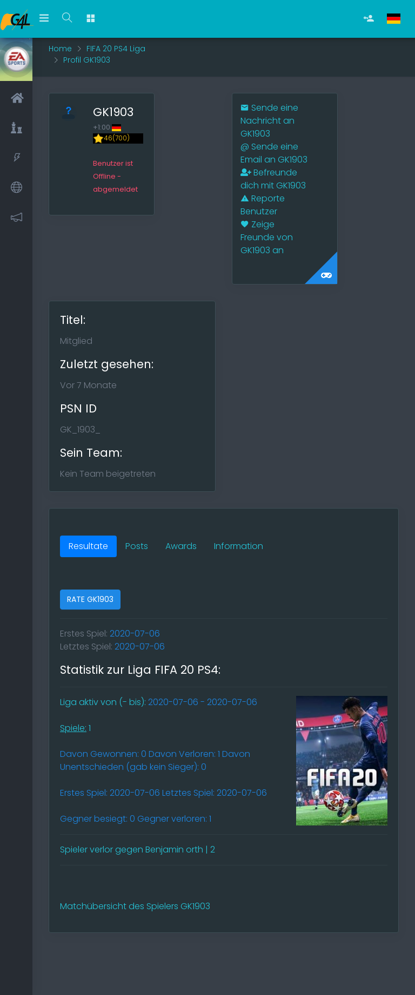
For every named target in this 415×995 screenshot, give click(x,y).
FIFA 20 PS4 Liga (115, 48)
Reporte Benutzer (262, 205)
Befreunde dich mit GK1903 (273, 179)
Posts (136, 546)
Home (60, 48)
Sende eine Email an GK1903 (273, 153)
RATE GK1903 (90, 599)
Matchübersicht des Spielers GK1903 (135, 906)
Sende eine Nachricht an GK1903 (269, 120)
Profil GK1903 (86, 60)
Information (238, 546)
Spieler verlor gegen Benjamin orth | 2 (137, 849)
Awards (181, 546)
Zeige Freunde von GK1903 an (266, 237)
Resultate (88, 546)
